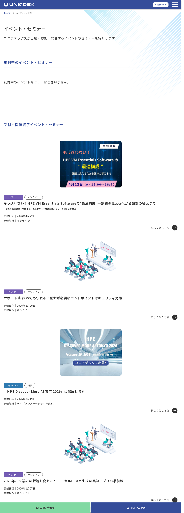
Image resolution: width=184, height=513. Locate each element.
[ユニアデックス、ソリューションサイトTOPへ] (19, 5)
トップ (7, 13)
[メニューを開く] (175, 4)
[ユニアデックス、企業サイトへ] (161, 4)
